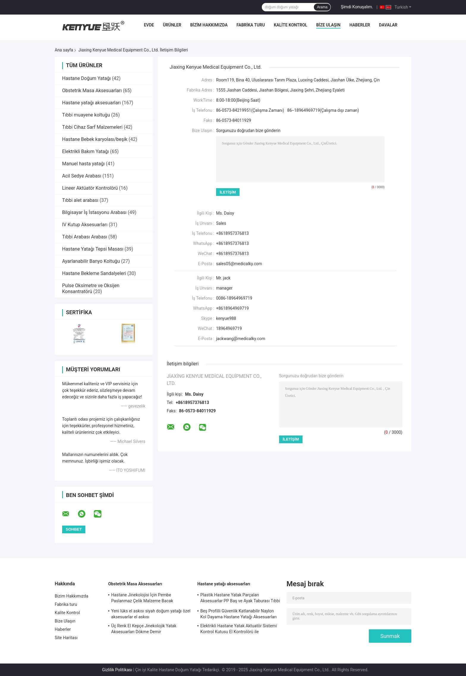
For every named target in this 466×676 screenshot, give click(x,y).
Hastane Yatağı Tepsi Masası (92, 249)
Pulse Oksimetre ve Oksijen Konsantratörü (90, 288)
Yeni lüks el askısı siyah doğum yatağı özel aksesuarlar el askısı (151, 614)
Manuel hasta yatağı (83, 163)
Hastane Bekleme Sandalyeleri (94, 273)
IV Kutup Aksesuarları (85, 224)
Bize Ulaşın (328, 25)
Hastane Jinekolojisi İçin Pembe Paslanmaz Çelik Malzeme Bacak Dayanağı (142, 598)
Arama (322, 7)
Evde (149, 25)
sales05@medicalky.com (239, 263)
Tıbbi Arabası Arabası (84, 237)
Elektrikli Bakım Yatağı (85, 151)
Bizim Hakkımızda (209, 25)
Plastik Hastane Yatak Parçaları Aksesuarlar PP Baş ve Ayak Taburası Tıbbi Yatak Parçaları (240, 598)
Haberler (360, 25)
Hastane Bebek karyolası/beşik (94, 139)
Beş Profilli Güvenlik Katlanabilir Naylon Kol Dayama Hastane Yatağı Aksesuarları (238, 614)
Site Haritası (66, 637)
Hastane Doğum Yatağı (86, 78)
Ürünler (172, 25)
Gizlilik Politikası (117, 669)
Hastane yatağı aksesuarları (91, 103)
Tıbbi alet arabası (80, 200)
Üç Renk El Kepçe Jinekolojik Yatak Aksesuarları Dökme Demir (143, 628)
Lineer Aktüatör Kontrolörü (90, 188)
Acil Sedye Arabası (81, 176)
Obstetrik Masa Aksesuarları (92, 90)
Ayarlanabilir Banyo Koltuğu (91, 261)
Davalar (388, 25)
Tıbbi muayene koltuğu (86, 115)
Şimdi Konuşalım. (357, 6)
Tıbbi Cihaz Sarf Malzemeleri (92, 127)
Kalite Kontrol (290, 25)
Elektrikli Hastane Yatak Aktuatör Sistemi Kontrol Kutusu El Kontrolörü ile (238, 628)
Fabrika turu (251, 25)
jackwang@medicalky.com (240, 338)
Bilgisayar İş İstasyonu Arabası (94, 212)
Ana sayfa (64, 50)
